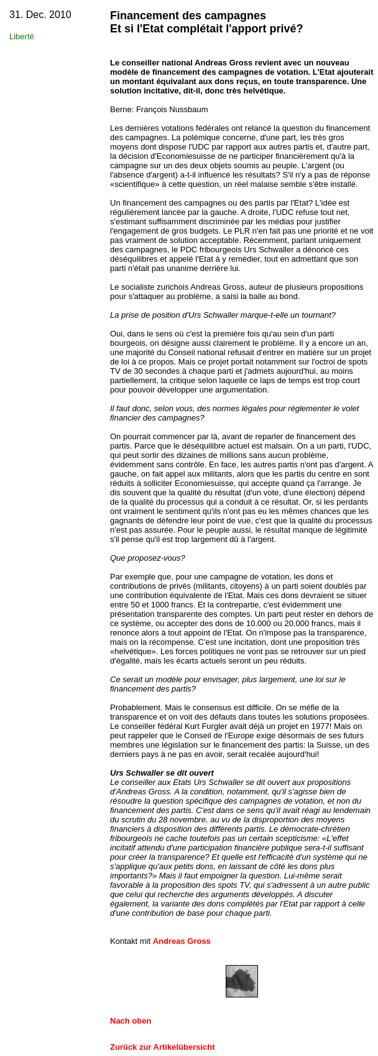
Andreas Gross (182, 941)
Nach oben (130, 1020)
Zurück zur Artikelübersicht (162, 1047)
